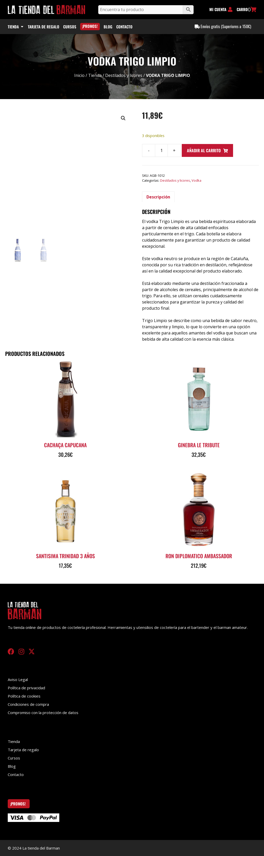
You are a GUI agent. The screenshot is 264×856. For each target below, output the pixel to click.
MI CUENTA (217, 9)
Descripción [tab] (158, 197)
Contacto (16, 774)
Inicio (79, 75)
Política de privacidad (26, 687)
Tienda (95, 75)
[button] (123, 118)
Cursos (14, 758)
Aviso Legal (18, 679)
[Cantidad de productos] (161, 150)
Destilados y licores (123, 75)
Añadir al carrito (204, 150)
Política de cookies (24, 696)
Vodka (196, 180)
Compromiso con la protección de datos (43, 712)
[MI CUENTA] (230, 9)
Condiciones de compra (28, 704)
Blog (12, 766)
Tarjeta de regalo (23, 749)
